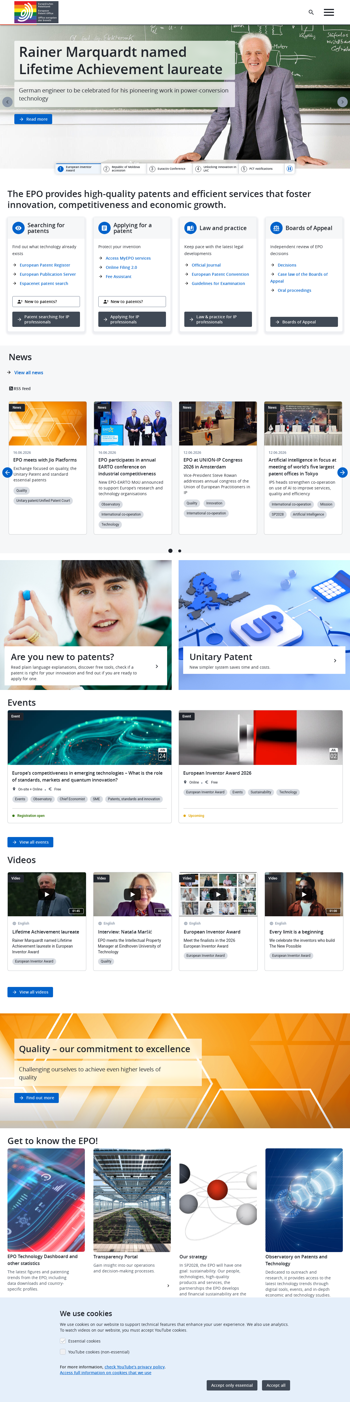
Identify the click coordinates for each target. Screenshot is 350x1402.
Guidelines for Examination (218, 283)
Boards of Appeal (299, 322)
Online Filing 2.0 (121, 267)
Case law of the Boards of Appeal (299, 277)
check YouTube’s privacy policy (135, 1367)
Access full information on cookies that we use (105, 1372)
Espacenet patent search (44, 283)
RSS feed (22, 388)
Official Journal (206, 265)
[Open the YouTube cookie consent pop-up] (47, 894)
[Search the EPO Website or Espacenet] (311, 12)
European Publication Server (48, 274)
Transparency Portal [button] (115, 1256)
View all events (34, 842)
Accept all (276, 1385)
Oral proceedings (294, 290)
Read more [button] (37, 119)
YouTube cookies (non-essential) (98, 1352)
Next (342, 102)
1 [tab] (170, 550)
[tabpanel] (175, 97)
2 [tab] (179, 550)
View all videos (33, 992)
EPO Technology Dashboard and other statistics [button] (42, 1259)
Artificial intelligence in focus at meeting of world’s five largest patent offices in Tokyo (302, 467)
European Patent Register (45, 265)
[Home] (36, 12)
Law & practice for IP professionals (216, 319)
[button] (59, 12)
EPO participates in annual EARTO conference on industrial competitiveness (127, 467)
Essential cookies (84, 1341)
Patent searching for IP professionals (46, 319)
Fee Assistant (119, 276)
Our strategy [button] (193, 1256)
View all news (28, 372)
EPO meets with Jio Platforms (45, 460)
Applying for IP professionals (124, 319)
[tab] (78, 168)
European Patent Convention (220, 274)
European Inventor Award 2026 (217, 773)
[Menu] (329, 12)
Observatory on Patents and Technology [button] (296, 1260)
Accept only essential (232, 1385)
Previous (7, 102)
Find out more (40, 1097)
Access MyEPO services (128, 258)
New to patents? (41, 301)
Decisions (287, 265)
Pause (290, 168)
